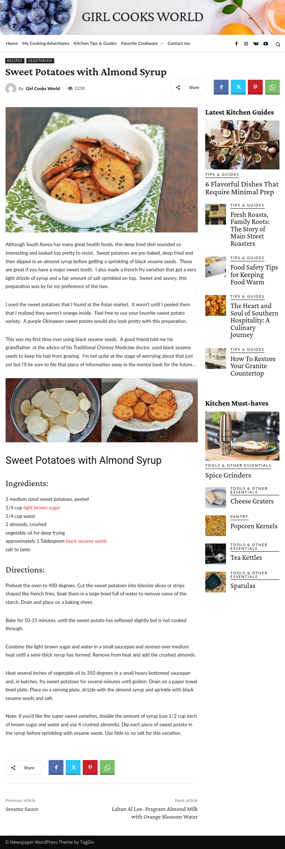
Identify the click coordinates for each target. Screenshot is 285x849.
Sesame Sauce (22, 809)
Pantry (237, 447)
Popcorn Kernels (247, 455)
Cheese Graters (245, 430)
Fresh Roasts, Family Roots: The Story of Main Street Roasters (251, 212)
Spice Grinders (220, 407)
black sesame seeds (86, 541)
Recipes (14, 60)
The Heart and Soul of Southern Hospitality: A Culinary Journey (254, 272)
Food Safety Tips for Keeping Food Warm (251, 241)
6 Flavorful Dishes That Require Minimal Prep (237, 185)
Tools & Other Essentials (232, 399)
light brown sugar (41, 508)
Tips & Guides (219, 174)
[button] (278, 44)
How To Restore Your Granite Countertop (251, 301)
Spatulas (239, 515)
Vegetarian (40, 60)
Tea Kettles (241, 487)
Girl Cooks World (43, 88)
